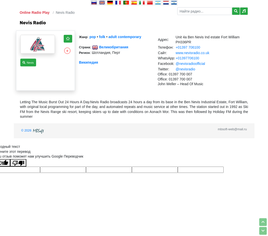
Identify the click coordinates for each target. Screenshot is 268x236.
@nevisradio (185, 69)
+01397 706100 (187, 47)
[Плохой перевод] (18, 163)
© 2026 (33, 130)
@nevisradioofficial (190, 64)
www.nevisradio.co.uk (192, 53)
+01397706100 (187, 58)
